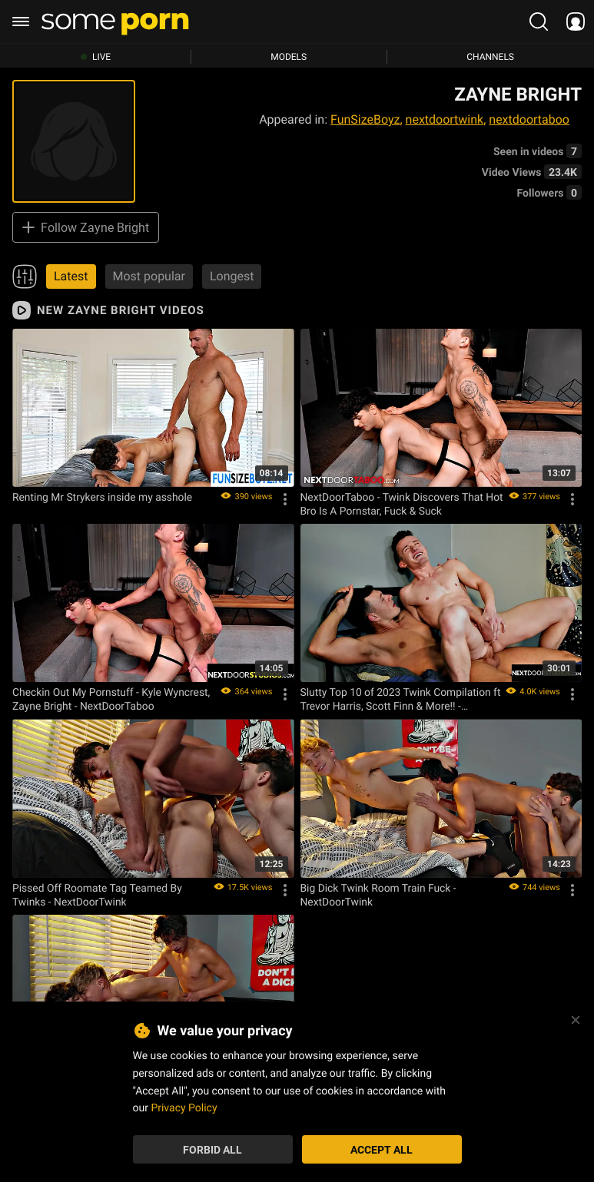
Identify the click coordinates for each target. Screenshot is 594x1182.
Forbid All (212, 1149)
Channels (490, 57)
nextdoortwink (445, 119)
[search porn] (538, 21)
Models (288, 57)
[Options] (285, 499)
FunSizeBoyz (365, 119)
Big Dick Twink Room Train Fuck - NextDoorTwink (378, 895)
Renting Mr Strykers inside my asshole (102, 497)
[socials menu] (575, 21)
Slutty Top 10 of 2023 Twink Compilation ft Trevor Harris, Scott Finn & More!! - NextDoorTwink (400, 699)
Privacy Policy (184, 1107)
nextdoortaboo (529, 119)
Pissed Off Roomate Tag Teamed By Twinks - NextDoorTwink (97, 895)
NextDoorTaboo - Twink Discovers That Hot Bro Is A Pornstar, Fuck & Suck (401, 504)
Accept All (381, 1149)
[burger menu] (20, 21)
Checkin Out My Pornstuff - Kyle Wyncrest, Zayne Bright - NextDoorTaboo (111, 699)
